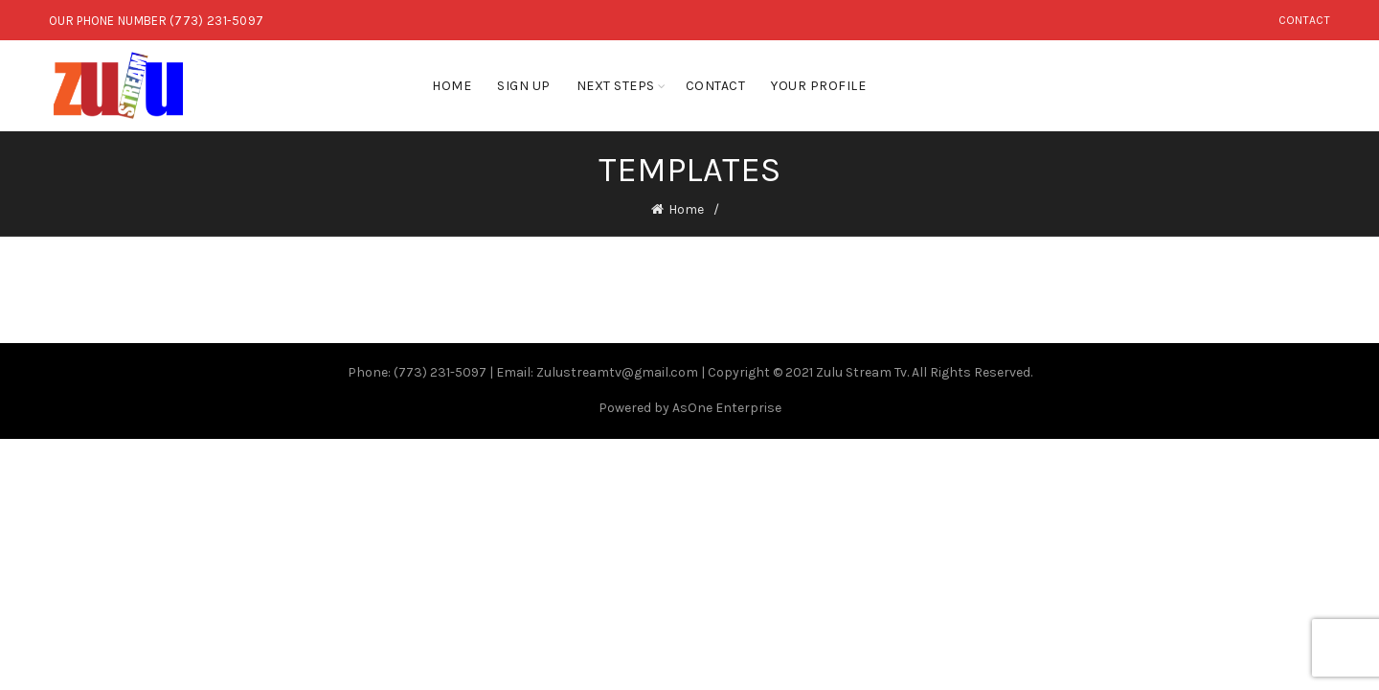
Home (451, 86)
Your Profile (818, 86)
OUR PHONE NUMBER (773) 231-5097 (156, 20)
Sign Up (524, 86)
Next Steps (615, 86)
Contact (1304, 20)
